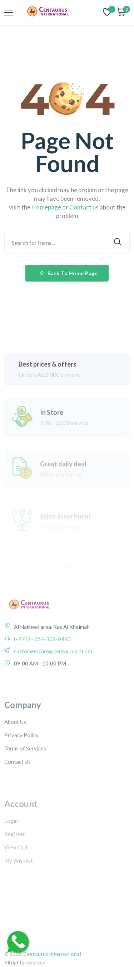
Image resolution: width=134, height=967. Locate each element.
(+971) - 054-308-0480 (42, 651)
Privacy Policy (21, 755)
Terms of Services (25, 768)
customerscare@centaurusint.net (53, 663)
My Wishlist (18, 881)
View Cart (16, 867)
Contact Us (17, 781)
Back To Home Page (69, 273)
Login (11, 841)
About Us (15, 742)
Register (14, 854)
